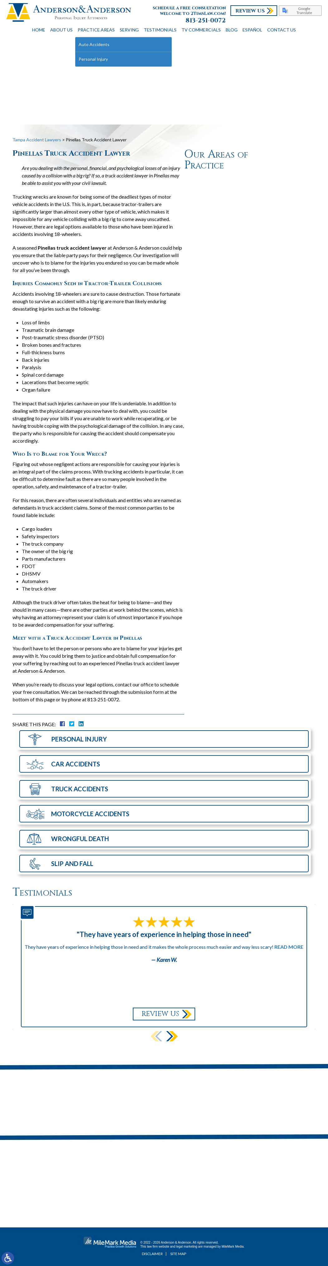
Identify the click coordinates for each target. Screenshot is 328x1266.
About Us (61, 29)
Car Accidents (75, 764)
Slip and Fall (72, 863)
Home (38, 29)
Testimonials (160, 29)
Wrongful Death (80, 838)
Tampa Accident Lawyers (36, 139)
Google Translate (304, 10)
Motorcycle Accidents (90, 813)
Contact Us (281, 29)
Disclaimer (152, 1253)
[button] (172, 1036)
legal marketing (186, 1246)
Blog (232, 29)
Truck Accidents (79, 789)
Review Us (250, 10)
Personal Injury (79, 739)
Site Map (178, 1253)
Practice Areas (96, 29)
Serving (129, 29)
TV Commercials (201, 29)
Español (252, 29)
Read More (288, 947)
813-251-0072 (206, 20)
